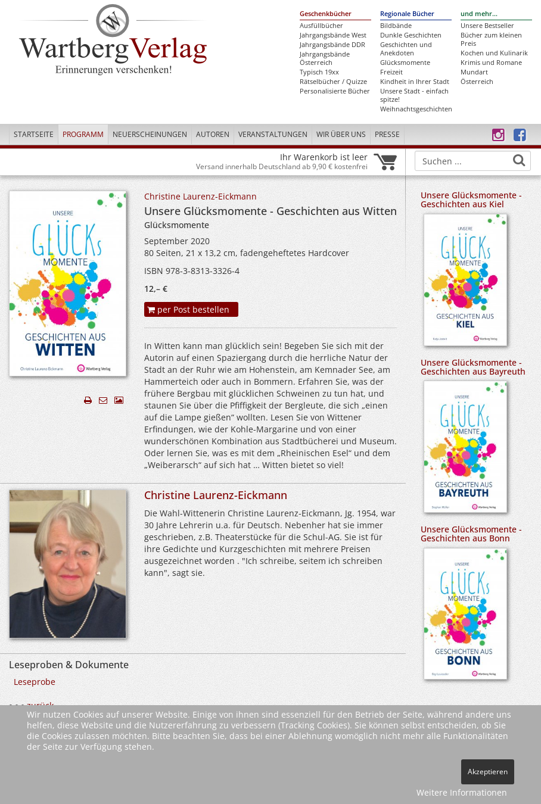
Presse (387, 134)
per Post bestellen (188, 309)
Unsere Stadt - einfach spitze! (414, 95)
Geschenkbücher (326, 14)
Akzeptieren (488, 771)
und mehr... (479, 14)
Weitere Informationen (461, 792)
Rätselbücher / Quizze (333, 81)
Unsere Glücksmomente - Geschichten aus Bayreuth (473, 367)
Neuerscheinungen (150, 134)
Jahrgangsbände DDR (332, 44)
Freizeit (391, 72)
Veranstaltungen (272, 134)
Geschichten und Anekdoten (406, 48)
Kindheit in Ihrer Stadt (414, 81)
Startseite (34, 134)
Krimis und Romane (491, 62)
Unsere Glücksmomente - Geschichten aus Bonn (471, 533)
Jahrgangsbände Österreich (325, 58)
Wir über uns (341, 134)
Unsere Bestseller (487, 25)
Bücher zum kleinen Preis (491, 39)
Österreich (477, 81)
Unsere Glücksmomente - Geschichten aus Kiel (471, 199)
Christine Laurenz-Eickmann (200, 196)
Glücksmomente (405, 62)
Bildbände (396, 25)
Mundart (474, 72)
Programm (83, 134)
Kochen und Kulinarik (494, 53)
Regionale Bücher (407, 14)
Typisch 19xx (319, 72)
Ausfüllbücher (321, 25)
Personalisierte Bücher (335, 91)
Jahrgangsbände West (333, 35)
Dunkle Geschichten (410, 35)
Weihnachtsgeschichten (416, 109)
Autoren (212, 134)
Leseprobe (34, 681)
